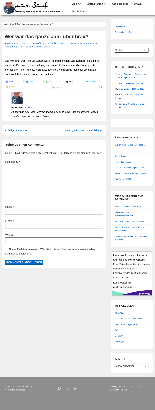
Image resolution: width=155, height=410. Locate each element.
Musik (48, 47)
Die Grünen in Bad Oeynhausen (129, 319)
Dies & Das (82, 43)
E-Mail (9, 221)
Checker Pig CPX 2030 (134, 83)
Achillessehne (120, 4)
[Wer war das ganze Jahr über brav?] (46, 43)
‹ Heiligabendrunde (16, 130)
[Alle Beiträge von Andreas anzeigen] (10, 43)
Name (8, 206)
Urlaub (138, 4)
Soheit (118, 330)
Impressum (120, 26)
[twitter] (67, 388)
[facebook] (59, 388)
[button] (14, 81)
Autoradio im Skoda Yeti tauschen (129, 221)
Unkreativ (119, 336)
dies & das (80, 11)
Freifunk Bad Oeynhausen (126, 324)
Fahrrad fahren (96, 4)
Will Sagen (119, 341)
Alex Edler (119, 313)
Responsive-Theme (118, 390)
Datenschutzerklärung (124, 32)
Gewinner (39, 47)
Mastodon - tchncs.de (15, 386)
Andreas (30, 107)
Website (9, 235)
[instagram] (75, 388)
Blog (76, 4)
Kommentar (12, 161)
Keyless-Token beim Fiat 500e (128, 207)
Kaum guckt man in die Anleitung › (84, 130)
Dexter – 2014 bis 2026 (134, 89)
